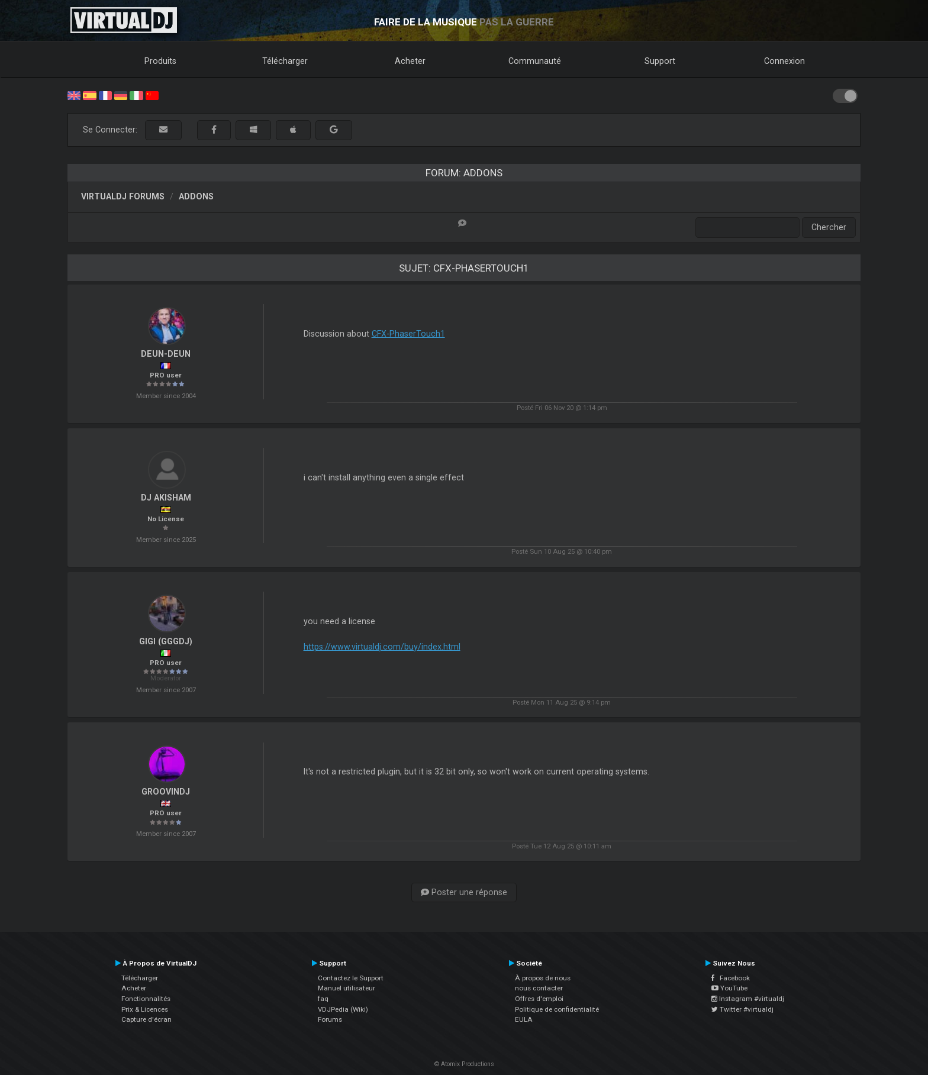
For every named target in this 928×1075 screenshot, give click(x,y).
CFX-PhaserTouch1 (408, 333)
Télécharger (285, 61)
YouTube (729, 988)
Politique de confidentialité (557, 1009)
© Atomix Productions (464, 1064)
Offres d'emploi (539, 999)
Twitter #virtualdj (742, 1009)
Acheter (410, 61)
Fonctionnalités (145, 999)
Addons (196, 196)
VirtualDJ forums (123, 196)
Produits (160, 61)
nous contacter (539, 988)
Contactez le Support (351, 978)
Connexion (784, 61)
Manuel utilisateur (346, 988)
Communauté (534, 61)
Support (660, 61)
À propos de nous (543, 978)
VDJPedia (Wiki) (343, 1009)
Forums (330, 1019)
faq (323, 999)
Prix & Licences (144, 1009)
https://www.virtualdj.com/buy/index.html (382, 646)
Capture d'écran (146, 1019)
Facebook (730, 978)
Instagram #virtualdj (747, 999)
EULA (524, 1019)
